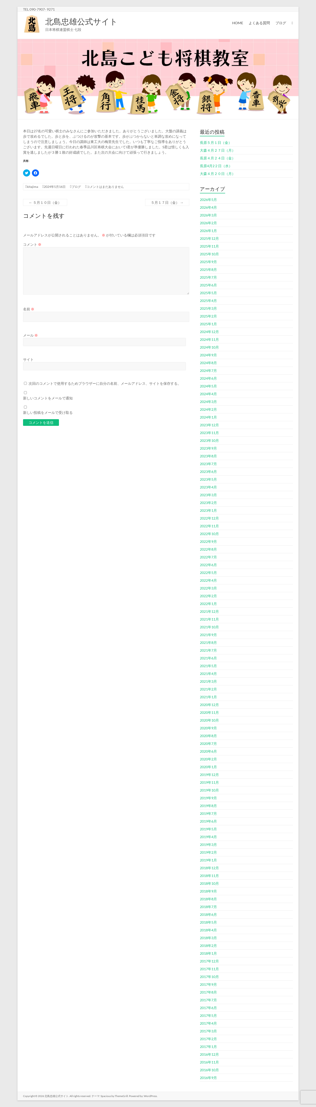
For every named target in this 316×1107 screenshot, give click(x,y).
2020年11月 (209, 712)
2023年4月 (208, 487)
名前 (28, 309)
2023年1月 (208, 510)
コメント (32, 244)
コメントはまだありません (105, 186)
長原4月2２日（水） (216, 166)
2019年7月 (208, 813)
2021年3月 (208, 681)
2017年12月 (209, 961)
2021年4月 (208, 673)
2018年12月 (209, 868)
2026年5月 (208, 199)
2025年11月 (209, 246)
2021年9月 (208, 635)
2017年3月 (208, 1031)
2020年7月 (208, 743)
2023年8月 (208, 456)
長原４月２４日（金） (217, 158)
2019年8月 (208, 805)
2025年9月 (208, 262)
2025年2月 (208, 316)
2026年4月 (208, 207)
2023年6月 (208, 471)
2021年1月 (208, 697)
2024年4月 (208, 394)
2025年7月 (208, 277)
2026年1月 (208, 230)
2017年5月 (208, 1015)
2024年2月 (208, 409)
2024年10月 (209, 347)
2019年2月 (208, 852)
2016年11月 (209, 1062)
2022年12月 (209, 518)
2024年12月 (209, 331)
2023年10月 (209, 440)
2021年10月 (209, 627)
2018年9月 (208, 891)
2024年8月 (208, 363)
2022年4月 (208, 580)
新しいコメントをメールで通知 (48, 398)
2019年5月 (208, 829)
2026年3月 (208, 215)
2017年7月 (208, 1000)
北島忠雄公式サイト (81, 21)
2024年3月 (208, 401)
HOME (237, 23)
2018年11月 (209, 875)
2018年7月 (208, 907)
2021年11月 (209, 619)
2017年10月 (209, 976)
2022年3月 (208, 588)
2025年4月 (208, 300)
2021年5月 (208, 666)
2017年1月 (208, 1046)
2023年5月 (208, 479)
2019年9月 (208, 798)
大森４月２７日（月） (217, 150)
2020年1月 (208, 767)
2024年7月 (208, 370)
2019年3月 (208, 844)
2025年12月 (209, 238)
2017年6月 (208, 1008)
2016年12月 (209, 1054)
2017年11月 (209, 969)
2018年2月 (208, 945)
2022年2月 (208, 596)
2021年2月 (208, 689)
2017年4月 (208, 1023)
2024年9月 (208, 355)
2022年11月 (209, 526)
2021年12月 (209, 611)
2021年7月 (208, 650)
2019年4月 (208, 837)
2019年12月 (209, 774)
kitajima (32, 186)
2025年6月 (208, 285)
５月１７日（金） (167, 202)
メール (30, 335)
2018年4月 (208, 930)
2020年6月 (208, 751)
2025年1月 (208, 324)
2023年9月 (208, 448)
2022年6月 (208, 565)
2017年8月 (208, 992)
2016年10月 (209, 1070)
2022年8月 (208, 549)
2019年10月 (209, 790)
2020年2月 (208, 759)
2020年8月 (208, 736)
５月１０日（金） (45, 202)
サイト (28, 359)
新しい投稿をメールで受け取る (48, 412)
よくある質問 (259, 23)
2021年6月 (208, 658)
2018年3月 (208, 938)
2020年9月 (208, 728)
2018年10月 (209, 883)
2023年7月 (208, 464)
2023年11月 (209, 432)
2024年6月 (208, 378)
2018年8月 (208, 899)
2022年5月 (208, 572)
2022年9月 (208, 541)
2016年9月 (208, 1077)
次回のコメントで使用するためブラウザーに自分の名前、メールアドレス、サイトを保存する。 (105, 383)
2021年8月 (208, 642)
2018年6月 (208, 914)
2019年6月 (208, 821)
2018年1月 (208, 953)
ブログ (280, 23)
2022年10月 (209, 534)
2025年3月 (208, 308)
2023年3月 (208, 495)
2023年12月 (209, 425)
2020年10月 (209, 720)
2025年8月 (208, 269)
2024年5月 (208, 386)
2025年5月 (208, 293)
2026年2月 (208, 223)
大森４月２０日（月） (217, 173)
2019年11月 (209, 782)
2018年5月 (208, 922)
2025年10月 (209, 254)
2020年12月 (209, 704)
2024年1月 (208, 417)
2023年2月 (208, 502)
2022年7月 (208, 557)
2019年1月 (208, 860)
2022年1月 (208, 603)
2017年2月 (208, 1039)
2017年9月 (208, 984)
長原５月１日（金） (216, 142)
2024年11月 (209, 339)
